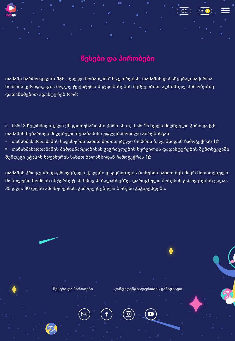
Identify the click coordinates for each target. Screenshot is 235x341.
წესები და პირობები (73, 288)
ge (184, 11)
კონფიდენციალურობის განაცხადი (148, 288)
